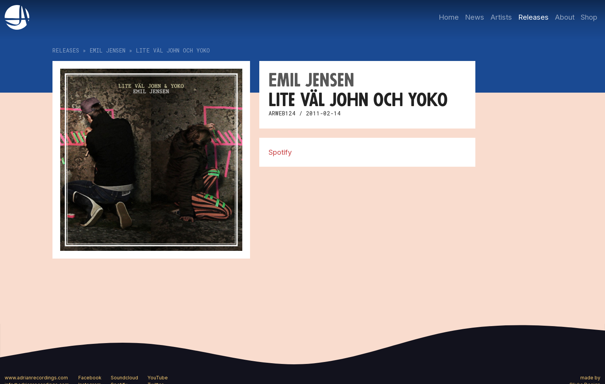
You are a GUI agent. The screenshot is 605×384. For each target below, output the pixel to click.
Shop (589, 17)
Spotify (280, 152)
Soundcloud (124, 378)
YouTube (157, 378)
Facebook (89, 378)
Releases (533, 17)
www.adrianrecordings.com (36, 378)
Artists (501, 17)
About (565, 17)
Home (449, 17)
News (474, 17)
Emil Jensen (107, 50)
